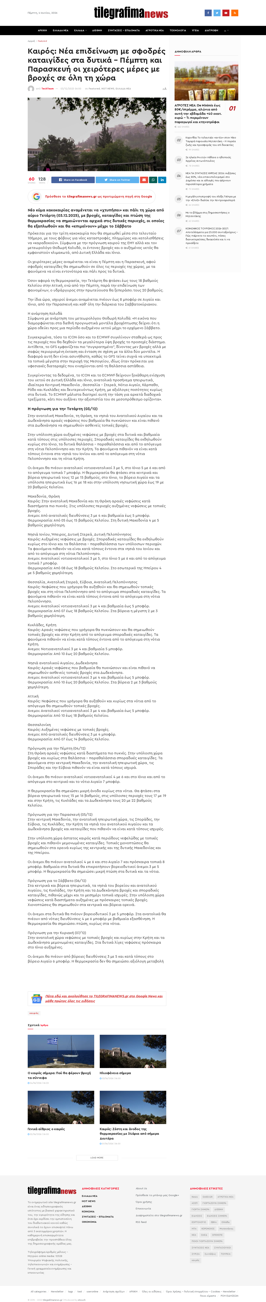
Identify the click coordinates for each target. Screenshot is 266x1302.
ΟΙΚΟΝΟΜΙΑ (89, 1222)
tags (70, 1292)
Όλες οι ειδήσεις (151, 1292)
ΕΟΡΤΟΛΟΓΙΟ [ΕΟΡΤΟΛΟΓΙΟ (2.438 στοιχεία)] (199, 1223)
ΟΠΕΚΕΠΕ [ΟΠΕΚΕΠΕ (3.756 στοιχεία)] (217, 1235)
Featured (42, 41)
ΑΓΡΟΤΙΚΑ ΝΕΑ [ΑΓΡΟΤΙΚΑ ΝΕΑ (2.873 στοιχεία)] (225, 1197)
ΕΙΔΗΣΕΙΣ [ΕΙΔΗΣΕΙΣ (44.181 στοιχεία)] (197, 1216)
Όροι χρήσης (144, 1202)
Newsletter (57, 1292)
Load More (97, 1158)
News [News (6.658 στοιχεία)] (195, 1197)
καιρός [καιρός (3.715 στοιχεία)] (196, 1261)
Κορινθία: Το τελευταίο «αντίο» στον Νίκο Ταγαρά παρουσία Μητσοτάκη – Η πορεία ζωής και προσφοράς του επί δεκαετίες (211, 141)
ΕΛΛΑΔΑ (79, 30)
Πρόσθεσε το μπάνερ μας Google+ (157, 1195)
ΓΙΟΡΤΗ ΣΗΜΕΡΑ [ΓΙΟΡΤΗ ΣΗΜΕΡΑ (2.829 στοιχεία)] (200, 1210)
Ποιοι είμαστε (208, 1296)
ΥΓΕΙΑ (195, 30)
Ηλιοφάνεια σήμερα (115, 1073)
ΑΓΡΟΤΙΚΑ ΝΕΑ (155, 30)
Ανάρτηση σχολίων (114, 1292)
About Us (141, 1189)
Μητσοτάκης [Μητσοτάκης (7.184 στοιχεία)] (226, 1229)
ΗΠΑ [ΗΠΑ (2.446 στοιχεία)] (194, 1229)
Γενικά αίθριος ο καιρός (46, 1129)
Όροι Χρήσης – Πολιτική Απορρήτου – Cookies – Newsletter (201, 1292)
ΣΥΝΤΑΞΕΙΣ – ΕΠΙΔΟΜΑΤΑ (124, 30)
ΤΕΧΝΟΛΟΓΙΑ (178, 30)
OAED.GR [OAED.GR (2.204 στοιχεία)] (208, 1197)
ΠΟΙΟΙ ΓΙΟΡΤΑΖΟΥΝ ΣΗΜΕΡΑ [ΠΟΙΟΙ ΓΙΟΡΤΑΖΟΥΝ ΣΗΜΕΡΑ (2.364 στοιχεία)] (207, 1242)
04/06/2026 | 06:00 (38, 1083)
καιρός (34, 1014)
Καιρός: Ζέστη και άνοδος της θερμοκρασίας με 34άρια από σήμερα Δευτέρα (129, 1134)
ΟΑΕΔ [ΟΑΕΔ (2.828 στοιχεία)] (204, 1235)
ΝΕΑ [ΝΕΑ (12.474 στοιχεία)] (194, 1235)
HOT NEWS (107, 88)
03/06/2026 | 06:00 (110, 1079)
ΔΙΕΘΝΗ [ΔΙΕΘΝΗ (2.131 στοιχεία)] (218, 1210)
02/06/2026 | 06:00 (38, 1135)
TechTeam (47, 88)
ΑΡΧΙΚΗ (42, 30)
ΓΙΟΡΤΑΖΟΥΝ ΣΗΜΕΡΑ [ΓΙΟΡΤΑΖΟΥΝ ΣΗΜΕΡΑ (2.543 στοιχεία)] (214, 1204)
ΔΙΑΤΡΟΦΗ (211, 30)
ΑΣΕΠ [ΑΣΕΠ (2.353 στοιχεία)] (195, 1204)
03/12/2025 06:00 (71, 88)
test (80, 1292)
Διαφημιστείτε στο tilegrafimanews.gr (159, 1216)
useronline (92, 1292)
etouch (82, 1300)
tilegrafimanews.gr (52, 1300)
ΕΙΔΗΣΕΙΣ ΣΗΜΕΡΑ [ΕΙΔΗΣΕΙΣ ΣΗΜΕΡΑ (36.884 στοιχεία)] (217, 1216)
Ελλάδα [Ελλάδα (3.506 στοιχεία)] (226, 1223)
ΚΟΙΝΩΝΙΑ (88, 1212)
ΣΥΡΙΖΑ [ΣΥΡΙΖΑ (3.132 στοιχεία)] (196, 1255)
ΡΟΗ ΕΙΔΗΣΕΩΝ (229, 1296)
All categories (38, 1292)
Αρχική (31, 41)
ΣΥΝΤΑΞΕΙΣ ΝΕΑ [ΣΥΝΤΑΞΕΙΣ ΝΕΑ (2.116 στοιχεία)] (200, 1248)
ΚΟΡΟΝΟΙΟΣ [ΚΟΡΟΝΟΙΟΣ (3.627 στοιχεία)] (208, 1229)
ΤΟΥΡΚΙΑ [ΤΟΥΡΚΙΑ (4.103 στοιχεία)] (226, 1255)
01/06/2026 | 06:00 (110, 1144)
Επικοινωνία (143, 1209)
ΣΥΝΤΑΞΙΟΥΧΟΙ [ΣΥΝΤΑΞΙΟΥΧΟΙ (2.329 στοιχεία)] (222, 1248)
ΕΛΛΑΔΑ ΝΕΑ (60, 30)
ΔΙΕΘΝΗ (97, 30)
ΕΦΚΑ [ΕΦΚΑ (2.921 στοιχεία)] (214, 1223)
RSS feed (141, 1222)
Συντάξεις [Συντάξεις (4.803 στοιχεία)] (210, 1255)
